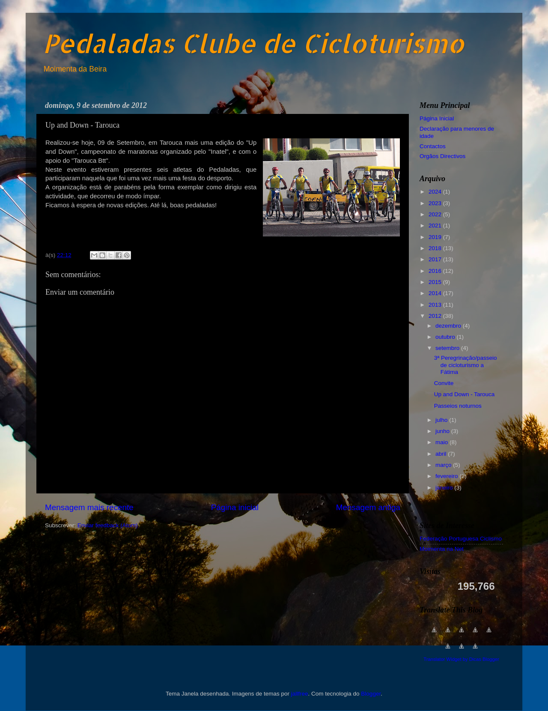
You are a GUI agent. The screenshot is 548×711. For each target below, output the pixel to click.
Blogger (371, 693)
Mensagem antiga (368, 507)
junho (443, 431)
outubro (446, 337)
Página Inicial (437, 118)
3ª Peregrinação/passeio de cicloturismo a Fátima (465, 365)
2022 (436, 214)
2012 (436, 316)
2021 (436, 225)
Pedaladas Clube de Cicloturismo (253, 43)
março (444, 465)
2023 (436, 203)
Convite (444, 383)
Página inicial (235, 507)
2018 (436, 248)
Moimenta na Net (442, 549)
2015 (436, 282)
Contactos (433, 146)
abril (441, 454)
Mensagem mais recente (89, 507)
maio (442, 442)
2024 (436, 191)
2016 (436, 271)
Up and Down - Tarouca (464, 394)
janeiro (444, 487)
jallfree (299, 693)
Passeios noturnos (458, 406)
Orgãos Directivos (442, 156)
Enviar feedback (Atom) (107, 525)
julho (442, 420)
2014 (436, 293)
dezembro (449, 326)
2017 (436, 259)
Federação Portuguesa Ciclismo (461, 538)
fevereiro (447, 476)
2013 (436, 305)
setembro (448, 348)
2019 (436, 237)
